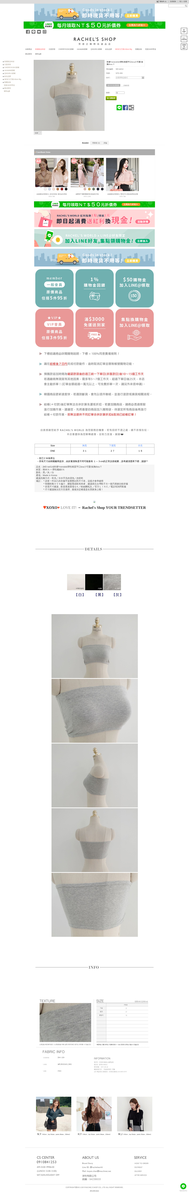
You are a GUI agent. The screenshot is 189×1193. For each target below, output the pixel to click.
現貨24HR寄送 (150, 49)
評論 (105, 143)
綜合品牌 (108, 49)
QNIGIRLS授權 (96, 49)
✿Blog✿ (38, 54)
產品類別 (28, 54)
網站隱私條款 (94, 1191)
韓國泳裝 (138, 49)
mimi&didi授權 (82, 49)
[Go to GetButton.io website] (183, 1190)
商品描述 (85, 143)
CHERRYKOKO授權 (66, 49)
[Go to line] (183, 1186)
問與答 (96, 143)
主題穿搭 (52, 49)
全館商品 (28, 49)
